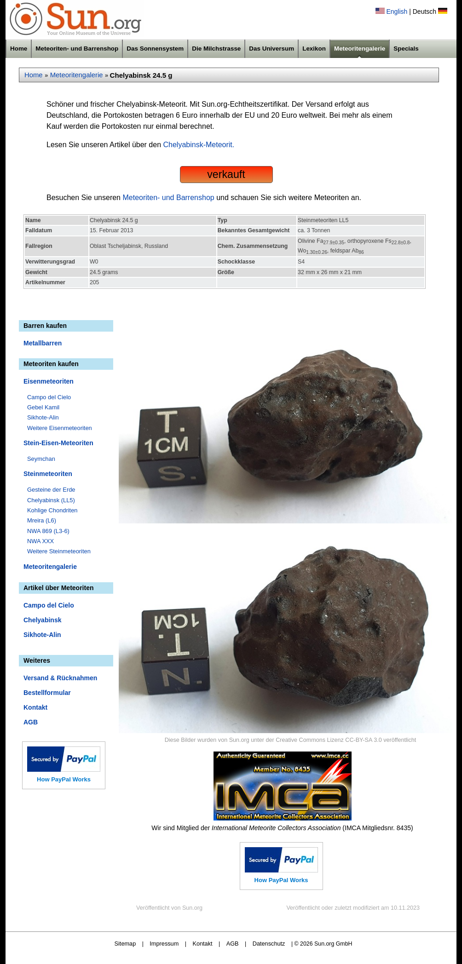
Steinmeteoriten (47, 473)
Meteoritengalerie (359, 48)
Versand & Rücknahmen (60, 678)
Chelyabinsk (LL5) (51, 500)
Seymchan (41, 458)
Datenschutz (269, 943)
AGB (30, 722)
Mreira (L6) (41, 520)
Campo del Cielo (49, 397)
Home (18, 48)
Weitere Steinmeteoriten (59, 551)
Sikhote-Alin (43, 417)
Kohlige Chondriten (52, 510)
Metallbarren (42, 343)
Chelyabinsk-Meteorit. (199, 145)
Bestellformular (47, 692)
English (396, 11)
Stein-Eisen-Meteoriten (58, 443)
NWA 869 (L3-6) (48, 531)
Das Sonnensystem (155, 48)
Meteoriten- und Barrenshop (76, 48)
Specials (406, 48)
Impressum (164, 943)
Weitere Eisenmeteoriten (59, 428)
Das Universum (271, 48)
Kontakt (35, 707)
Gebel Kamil (43, 407)
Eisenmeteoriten (48, 381)
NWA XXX (40, 541)
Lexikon (314, 48)
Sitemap (125, 943)
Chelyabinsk (42, 620)
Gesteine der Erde (51, 489)
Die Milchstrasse (216, 48)
